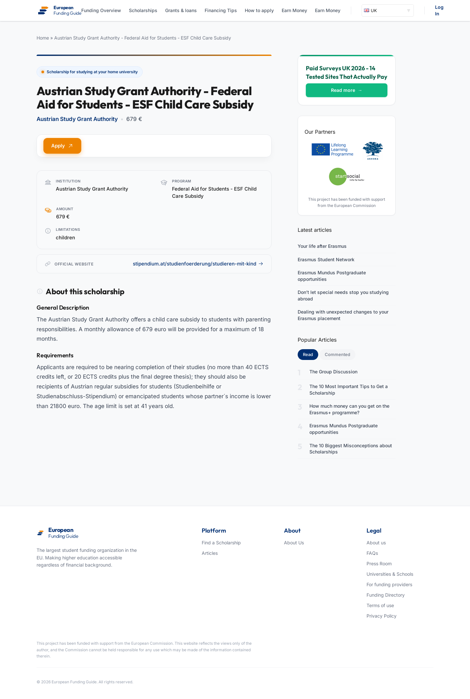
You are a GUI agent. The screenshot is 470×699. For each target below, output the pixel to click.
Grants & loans (181, 10)
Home (43, 38)
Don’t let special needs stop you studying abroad (343, 295)
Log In (439, 10)
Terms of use (380, 605)
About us (376, 542)
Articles (210, 553)
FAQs (372, 553)
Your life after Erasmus (322, 246)
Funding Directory (386, 595)
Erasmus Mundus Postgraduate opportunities (332, 276)
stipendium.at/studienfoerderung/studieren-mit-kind (198, 264)
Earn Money (294, 10)
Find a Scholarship (221, 542)
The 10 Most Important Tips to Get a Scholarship (348, 390)
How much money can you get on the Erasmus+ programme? (349, 409)
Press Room (379, 563)
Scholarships (143, 10)
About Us (294, 542)
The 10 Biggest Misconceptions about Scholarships (350, 449)
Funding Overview (101, 10)
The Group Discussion (333, 371)
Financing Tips (221, 10)
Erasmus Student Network (326, 259)
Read (310, 354)
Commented (337, 354)
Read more (346, 90)
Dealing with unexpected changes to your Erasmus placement (343, 315)
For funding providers (389, 584)
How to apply (259, 10)
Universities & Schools (390, 574)
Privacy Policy (382, 616)
